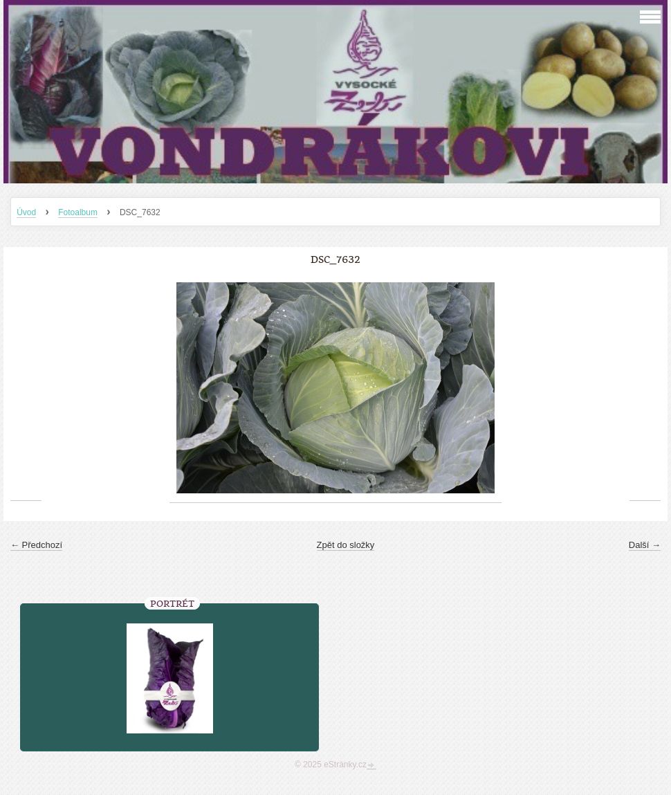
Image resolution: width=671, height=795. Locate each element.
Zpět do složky (346, 545)
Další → (645, 545)
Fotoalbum (78, 212)
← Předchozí (36, 545)
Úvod (26, 212)
